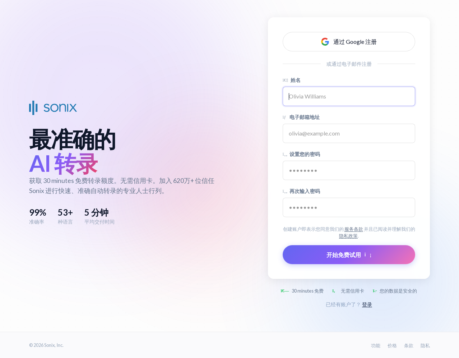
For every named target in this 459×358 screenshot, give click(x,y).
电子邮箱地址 (301, 117)
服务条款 (353, 229)
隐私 (425, 345)
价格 (392, 345)
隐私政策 (348, 236)
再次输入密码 (301, 191)
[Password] (349, 170)
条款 (408, 345)
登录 (367, 304)
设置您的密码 (301, 154)
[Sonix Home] (53, 108)
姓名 (292, 80)
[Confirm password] (349, 207)
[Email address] (349, 133)
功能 (375, 345)
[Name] (349, 96)
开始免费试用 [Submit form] (348, 254)
